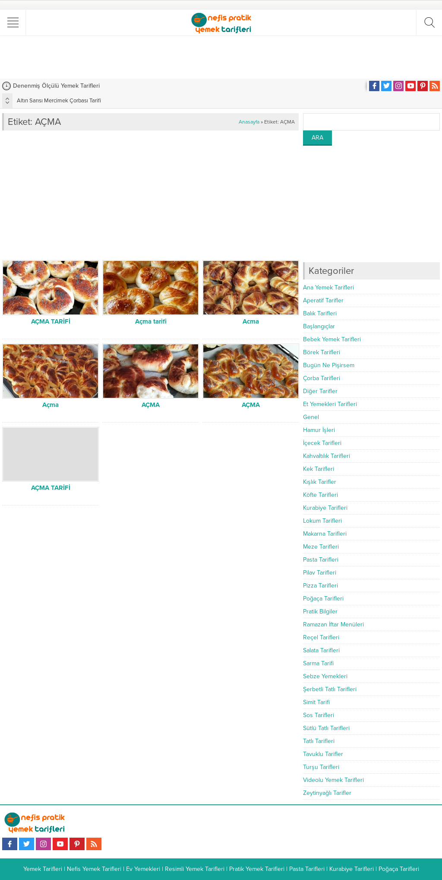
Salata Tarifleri (321, 650)
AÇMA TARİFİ (50, 321)
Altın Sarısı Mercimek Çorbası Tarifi (59, 100)
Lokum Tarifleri (322, 520)
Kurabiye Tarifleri (325, 507)
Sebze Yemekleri (325, 676)
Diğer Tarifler (320, 391)
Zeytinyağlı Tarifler (327, 793)
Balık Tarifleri (320, 313)
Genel (311, 417)
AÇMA (151, 405)
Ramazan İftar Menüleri (333, 624)
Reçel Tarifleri (321, 637)
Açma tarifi (151, 321)
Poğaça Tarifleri (323, 598)
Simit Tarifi (316, 702)
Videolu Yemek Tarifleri (333, 780)
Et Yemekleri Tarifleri (330, 404)
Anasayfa (249, 122)
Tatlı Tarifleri (319, 741)
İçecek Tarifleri (322, 443)
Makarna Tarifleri (325, 533)
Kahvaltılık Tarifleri (326, 456)
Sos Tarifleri (318, 715)
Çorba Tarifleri (321, 378)
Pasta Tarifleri (320, 559)
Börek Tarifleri (321, 352)
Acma (251, 321)
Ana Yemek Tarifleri (328, 287)
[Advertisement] (221, 57)
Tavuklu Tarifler (323, 754)
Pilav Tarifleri (319, 572)
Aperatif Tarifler (323, 300)
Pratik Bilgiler (320, 611)
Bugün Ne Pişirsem (328, 365)
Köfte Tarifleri (320, 495)
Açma (50, 405)
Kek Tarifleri (318, 469)
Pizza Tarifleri (320, 585)
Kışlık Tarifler (319, 482)
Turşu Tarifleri (321, 767)
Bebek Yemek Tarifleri (332, 339)
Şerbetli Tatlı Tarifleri (330, 689)
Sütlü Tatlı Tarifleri (326, 728)
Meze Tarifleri (321, 546)
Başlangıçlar (319, 326)
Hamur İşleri (319, 430)
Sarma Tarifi (318, 663)
